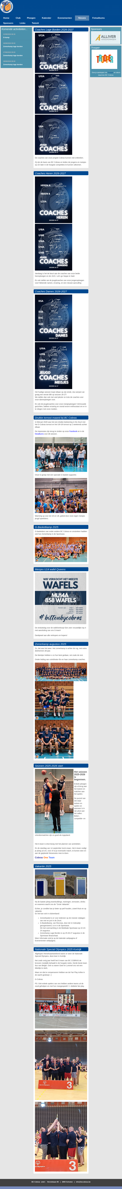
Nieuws (82, 18)
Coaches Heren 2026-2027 (50, 173)
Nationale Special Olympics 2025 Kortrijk (58, 949)
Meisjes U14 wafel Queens (50, 569)
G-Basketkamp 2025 (46, 527)
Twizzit (35, 23)
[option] (105, 37)
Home (6, 18)
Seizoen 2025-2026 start (49, 765)
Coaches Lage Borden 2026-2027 (54, 29)
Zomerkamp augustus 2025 (50, 644)
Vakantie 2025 (43, 866)
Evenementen (65, 18)
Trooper (110, 72)
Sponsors (8, 23)
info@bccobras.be (83, 1182)
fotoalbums (39, 434)
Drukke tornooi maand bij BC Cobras (56, 417)
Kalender (46, 18)
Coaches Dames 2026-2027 (51, 291)
